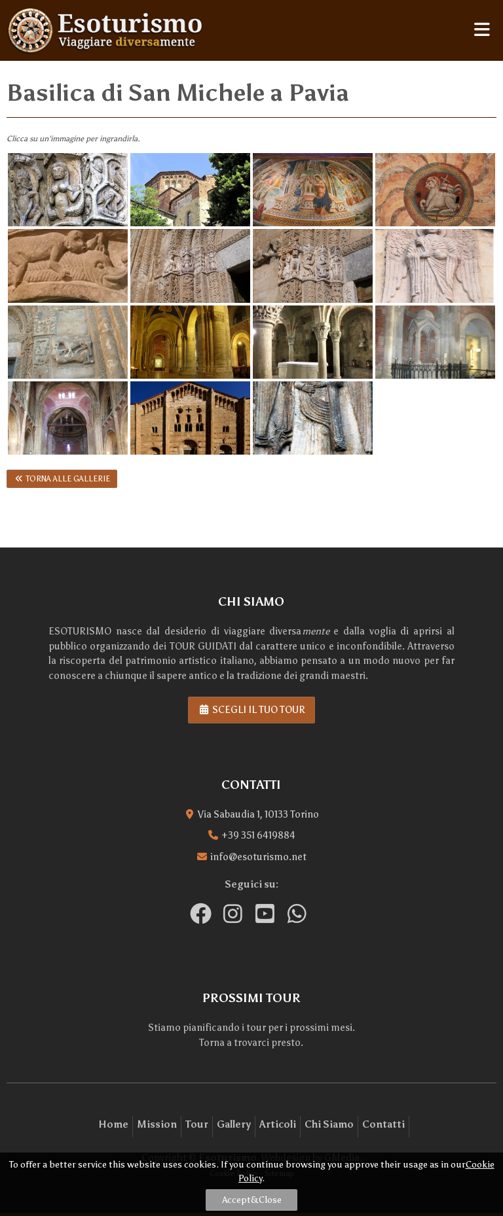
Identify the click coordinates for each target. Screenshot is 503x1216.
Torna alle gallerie (62, 478)
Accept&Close (252, 1200)
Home (113, 1124)
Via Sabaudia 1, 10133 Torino (258, 814)
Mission (157, 1124)
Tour (196, 1124)
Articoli (277, 1124)
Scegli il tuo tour (251, 710)
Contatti (383, 1124)
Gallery (234, 1124)
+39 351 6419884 (258, 835)
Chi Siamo (329, 1124)
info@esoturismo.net (258, 857)
